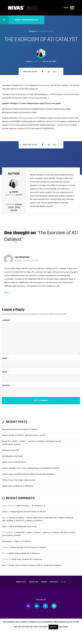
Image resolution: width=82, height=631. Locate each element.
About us (33, 582)
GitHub (17, 207)
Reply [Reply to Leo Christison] (6, 292)
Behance (36, 606)
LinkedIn (14, 210)
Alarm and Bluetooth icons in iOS (23, 527)
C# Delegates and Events (12, 456)
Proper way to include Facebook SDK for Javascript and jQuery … (29, 474)
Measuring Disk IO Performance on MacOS (19, 429)
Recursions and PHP (10, 450)
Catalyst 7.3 (15, 103)
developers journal (45, 31)
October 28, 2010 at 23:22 (27, 261)
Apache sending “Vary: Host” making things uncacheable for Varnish (31, 468)
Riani (4, 527)
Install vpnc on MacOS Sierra (14, 462)
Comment (6, 320)
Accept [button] (53, 627)
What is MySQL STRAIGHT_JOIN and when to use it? (23, 435)
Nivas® (19, 195)
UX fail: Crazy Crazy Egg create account (18, 480)
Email (5, 372)
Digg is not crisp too (23, 541)
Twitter (11, 207)
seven (4, 512)
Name (5, 358)
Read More (63, 627)
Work (44, 582)
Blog (63, 582)
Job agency (7, 541)
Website (18, 204)
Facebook (45, 606)
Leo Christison (22, 257)
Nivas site (21, 582)
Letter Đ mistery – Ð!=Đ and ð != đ (30, 506)
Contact (54, 582)
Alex (4, 565)
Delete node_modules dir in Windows (17, 486)
